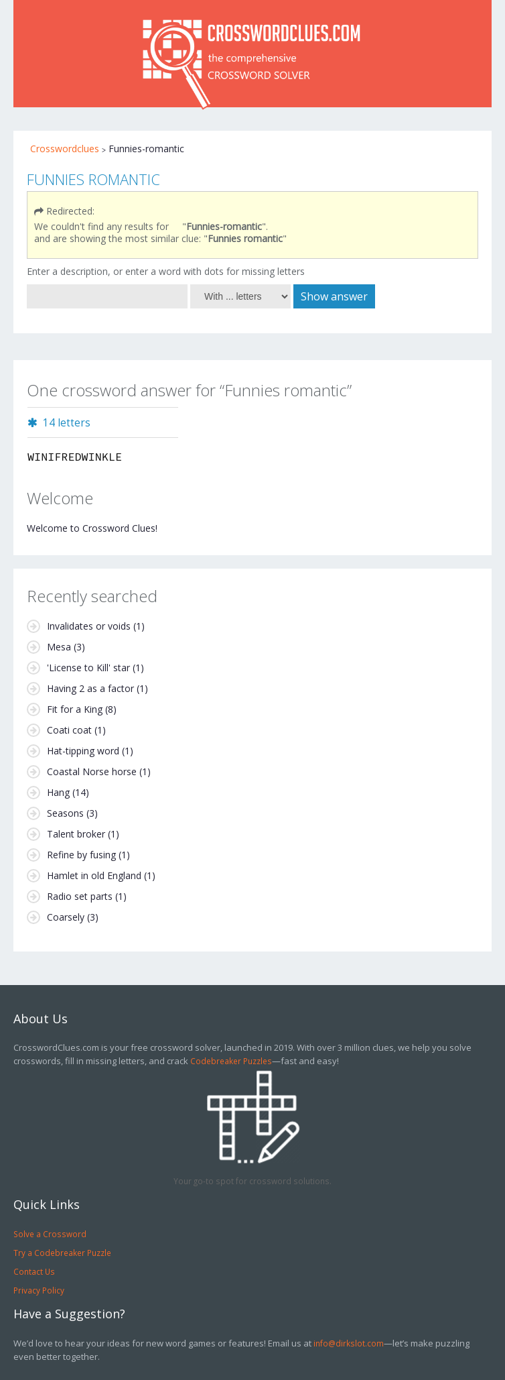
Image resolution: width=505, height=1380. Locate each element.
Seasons (65, 813)
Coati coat (69, 730)
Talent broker (76, 833)
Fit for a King (74, 709)
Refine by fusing (81, 854)
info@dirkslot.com (348, 1343)
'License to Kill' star (88, 667)
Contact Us (34, 1271)
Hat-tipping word (83, 750)
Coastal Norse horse (92, 771)
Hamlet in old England (94, 875)
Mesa (59, 646)
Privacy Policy (38, 1290)
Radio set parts (80, 896)
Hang (58, 792)
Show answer (334, 296)
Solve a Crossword (49, 1233)
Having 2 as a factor (90, 688)
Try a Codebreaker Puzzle (62, 1252)
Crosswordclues (64, 148)
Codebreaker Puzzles (231, 1060)
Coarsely (65, 917)
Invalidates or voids (89, 626)
